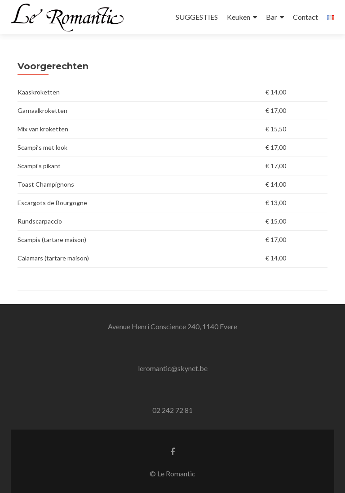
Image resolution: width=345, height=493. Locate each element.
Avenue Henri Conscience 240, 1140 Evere (172, 326)
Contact (305, 17)
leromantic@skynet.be (173, 368)
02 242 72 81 (172, 410)
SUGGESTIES (197, 17)
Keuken (238, 17)
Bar (271, 17)
